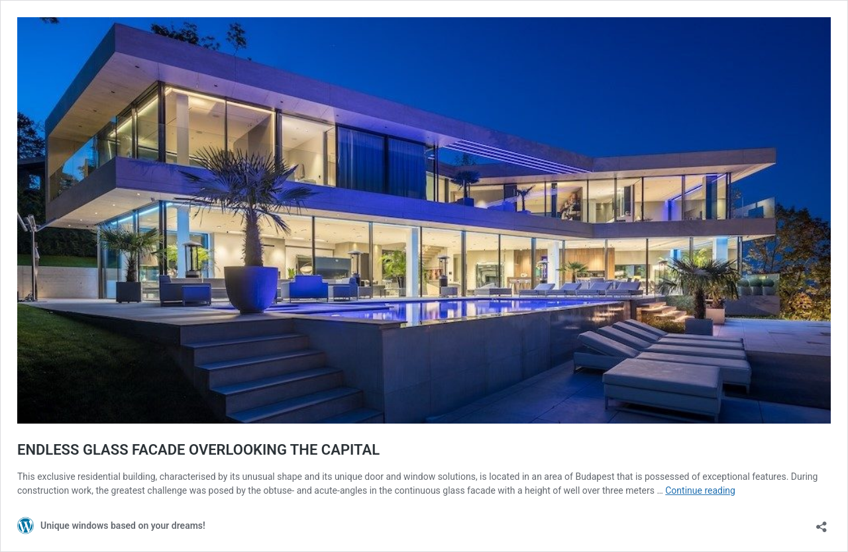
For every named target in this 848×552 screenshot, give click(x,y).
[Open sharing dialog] (821, 522)
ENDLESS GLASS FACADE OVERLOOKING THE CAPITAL (198, 449)
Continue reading (700, 490)
